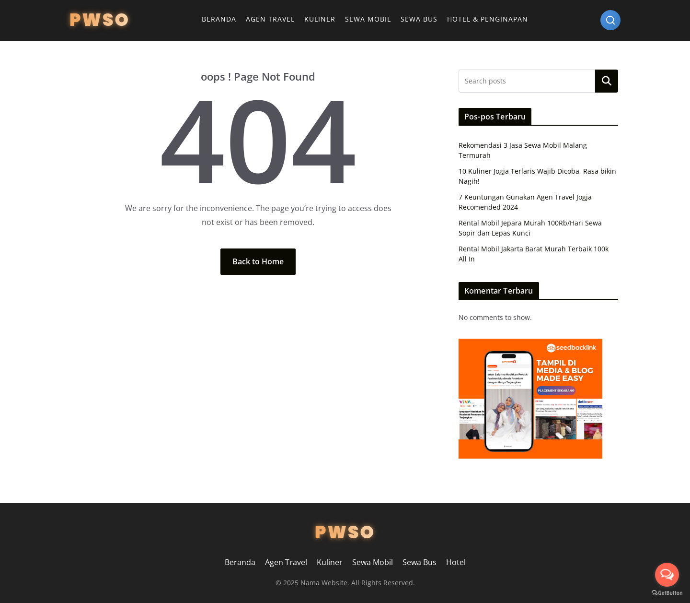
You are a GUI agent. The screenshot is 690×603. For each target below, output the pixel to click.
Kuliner (319, 19)
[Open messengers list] (667, 575)
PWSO (99, 20)
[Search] (610, 20)
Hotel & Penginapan (487, 19)
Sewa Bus (419, 19)
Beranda (219, 19)
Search (606, 81)
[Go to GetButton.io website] (667, 593)
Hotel (456, 562)
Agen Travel (270, 19)
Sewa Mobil (368, 19)
